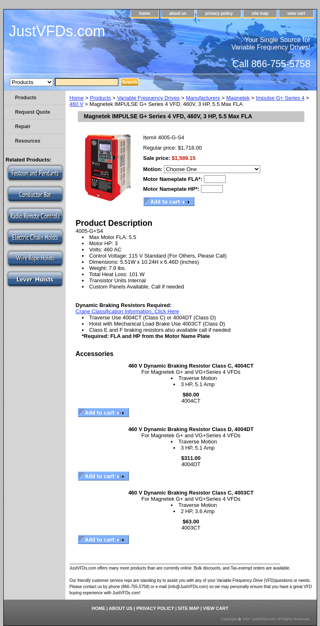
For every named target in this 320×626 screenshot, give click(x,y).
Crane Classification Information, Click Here (127, 311)
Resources (27, 141)
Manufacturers (203, 98)
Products (100, 98)
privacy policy (219, 13)
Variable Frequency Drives (148, 98)
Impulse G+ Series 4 (280, 98)
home (144, 13)
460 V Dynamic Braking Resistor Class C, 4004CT (190, 366)
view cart (296, 13)
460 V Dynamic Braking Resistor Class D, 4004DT (190, 429)
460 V (77, 104)
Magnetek (238, 98)
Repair (22, 126)
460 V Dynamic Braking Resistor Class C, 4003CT (190, 493)
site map (260, 13)
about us (178, 13)
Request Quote (32, 112)
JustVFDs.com (57, 31)
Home (77, 98)
